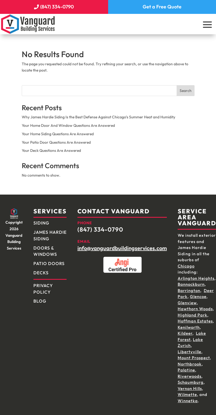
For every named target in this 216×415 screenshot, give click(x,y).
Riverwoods (189, 373)
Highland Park (192, 312)
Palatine (186, 367)
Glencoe (198, 294)
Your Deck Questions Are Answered (51, 148)
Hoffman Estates (195, 318)
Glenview (187, 300)
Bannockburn (191, 281)
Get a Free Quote (162, 5)
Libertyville (189, 349)
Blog (39, 298)
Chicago (186, 263)
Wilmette (187, 392)
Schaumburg (191, 379)
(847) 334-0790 (57, 5)
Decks (41, 270)
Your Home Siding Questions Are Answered (58, 131)
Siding (41, 220)
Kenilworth (189, 324)
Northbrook (190, 361)
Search (186, 88)
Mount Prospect (194, 355)
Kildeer (185, 330)
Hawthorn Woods (195, 306)
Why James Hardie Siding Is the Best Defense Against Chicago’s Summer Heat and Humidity (98, 114)
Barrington (189, 288)
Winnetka (188, 398)
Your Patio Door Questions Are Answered (56, 139)
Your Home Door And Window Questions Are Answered (68, 123)
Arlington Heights (196, 275)
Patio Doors (49, 261)
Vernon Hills (190, 386)
